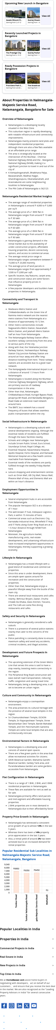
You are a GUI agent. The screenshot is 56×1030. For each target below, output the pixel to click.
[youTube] (33, 1006)
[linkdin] (18, 1006)
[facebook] (3, 1006)
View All (46, 15)
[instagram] (11, 1006)
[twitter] (26, 1006)
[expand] (53, 929)
